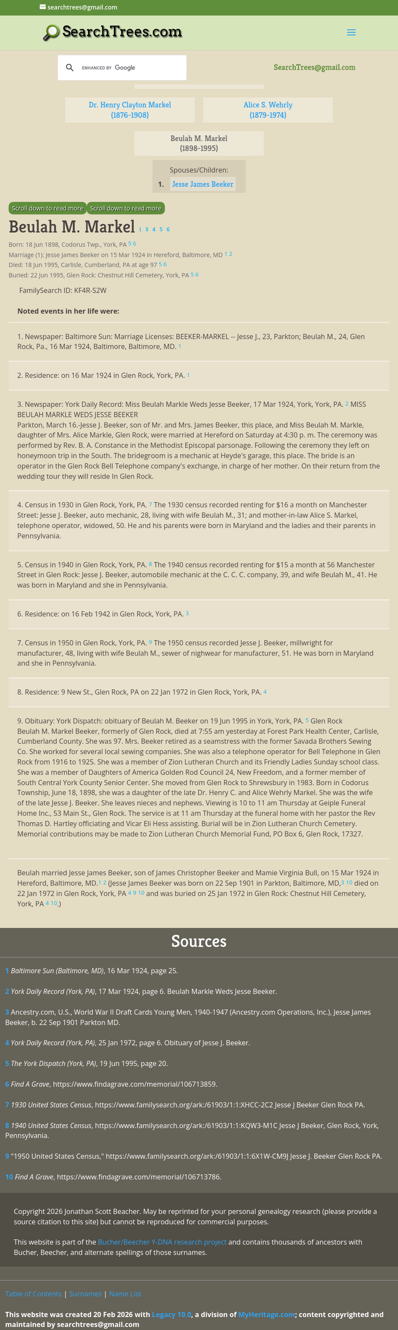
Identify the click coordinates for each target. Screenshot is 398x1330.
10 (9, 1177)
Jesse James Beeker (203, 184)
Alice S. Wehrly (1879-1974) (268, 110)
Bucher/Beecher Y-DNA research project (162, 1242)
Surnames (85, 1294)
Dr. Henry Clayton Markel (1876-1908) (130, 110)
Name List (125, 1294)
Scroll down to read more (47, 208)
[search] (121, 68)
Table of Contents (33, 1294)
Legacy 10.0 (171, 1314)
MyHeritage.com (266, 1314)
